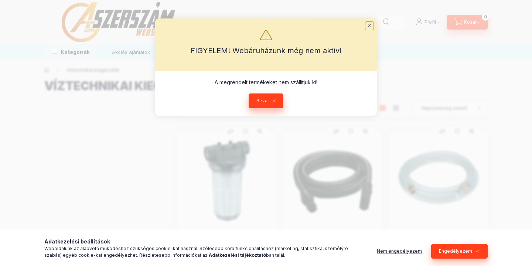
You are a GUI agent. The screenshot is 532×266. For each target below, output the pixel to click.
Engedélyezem (455, 251)
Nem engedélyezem (399, 251)
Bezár (262, 100)
